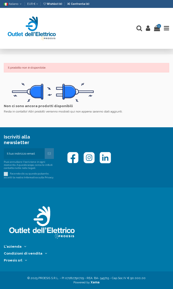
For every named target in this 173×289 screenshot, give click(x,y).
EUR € (32, 3)
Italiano (13, 3)
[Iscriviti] (49, 153)
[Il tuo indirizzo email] (24, 153)
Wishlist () (53, 3)
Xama (95, 282)
